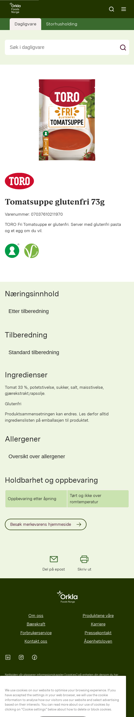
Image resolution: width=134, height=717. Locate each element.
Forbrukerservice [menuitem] (36, 632)
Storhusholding (61, 23)
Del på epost (53, 563)
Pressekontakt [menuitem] (98, 632)
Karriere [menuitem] (98, 624)
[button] (67, 311)
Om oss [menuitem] (35, 615)
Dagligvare (25, 23)
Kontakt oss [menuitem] (35, 641)
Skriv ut (84, 563)
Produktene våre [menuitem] (98, 615)
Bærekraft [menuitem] (36, 624)
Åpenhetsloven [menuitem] (98, 641)
